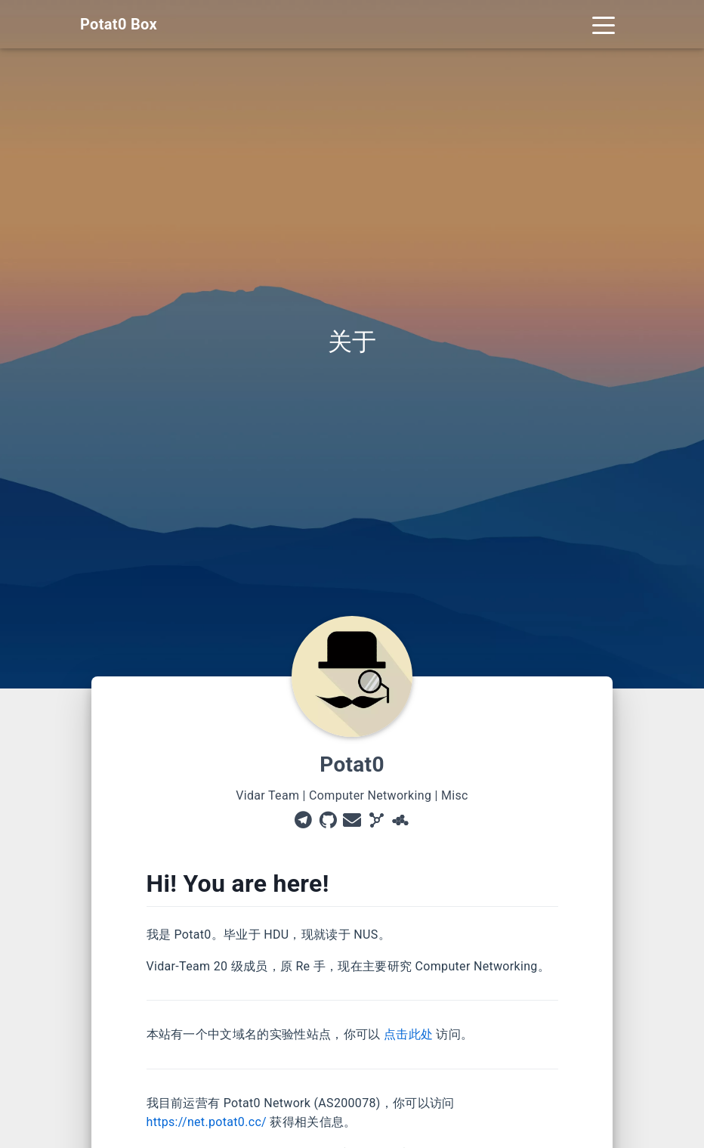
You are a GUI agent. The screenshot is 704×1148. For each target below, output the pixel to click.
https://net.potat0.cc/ (207, 1122)
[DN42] (400, 821)
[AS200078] (376, 821)
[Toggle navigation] (603, 24)
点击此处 (408, 1034)
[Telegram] (303, 821)
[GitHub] (328, 821)
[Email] (352, 821)
